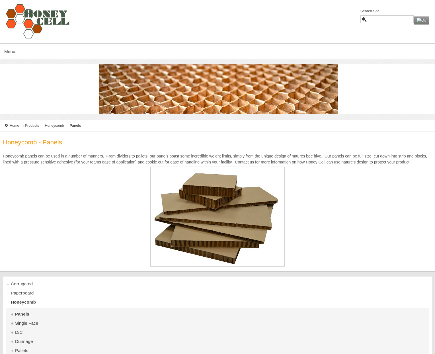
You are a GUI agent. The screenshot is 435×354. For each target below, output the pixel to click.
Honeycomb (54, 126)
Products (32, 126)
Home (14, 126)
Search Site (369, 11)
